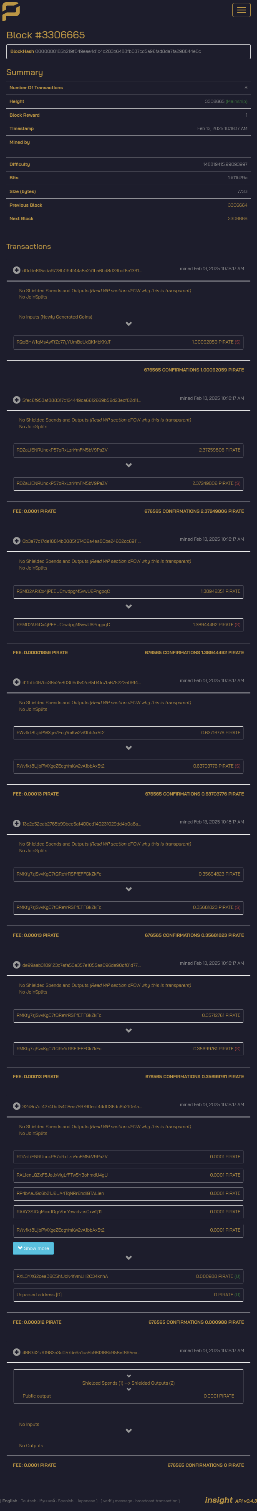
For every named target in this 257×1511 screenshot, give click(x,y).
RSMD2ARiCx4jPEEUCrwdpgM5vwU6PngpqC (63, 591)
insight (231, 1499)
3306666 (237, 218)
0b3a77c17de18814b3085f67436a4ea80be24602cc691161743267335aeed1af (102, 541)
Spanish (65, 1500)
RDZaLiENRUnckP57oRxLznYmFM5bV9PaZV (62, 450)
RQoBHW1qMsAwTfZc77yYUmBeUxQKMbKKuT (64, 342)
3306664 (238, 205)
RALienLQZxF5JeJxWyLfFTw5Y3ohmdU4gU (62, 1175)
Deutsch (27, 1500)
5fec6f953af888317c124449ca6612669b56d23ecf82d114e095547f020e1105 (102, 400)
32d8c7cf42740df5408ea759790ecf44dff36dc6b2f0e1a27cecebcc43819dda (102, 1106)
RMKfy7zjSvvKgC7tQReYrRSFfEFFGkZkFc (59, 874)
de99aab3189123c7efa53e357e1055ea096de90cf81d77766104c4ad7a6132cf (102, 965)
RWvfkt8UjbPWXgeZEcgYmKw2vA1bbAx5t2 (61, 732)
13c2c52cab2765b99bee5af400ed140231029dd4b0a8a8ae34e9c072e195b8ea (105, 824)
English (11, 1500)
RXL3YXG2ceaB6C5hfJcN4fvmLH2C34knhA (62, 1276)
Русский (47, 1500)
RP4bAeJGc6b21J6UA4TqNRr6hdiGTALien (60, 1193)
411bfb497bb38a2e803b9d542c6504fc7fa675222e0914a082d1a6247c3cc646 (103, 682)
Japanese (85, 1500)
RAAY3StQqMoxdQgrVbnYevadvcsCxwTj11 (59, 1212)
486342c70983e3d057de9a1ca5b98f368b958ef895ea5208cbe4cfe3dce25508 (106, 1352)
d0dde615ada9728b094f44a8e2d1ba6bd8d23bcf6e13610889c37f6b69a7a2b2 (104, 271)
